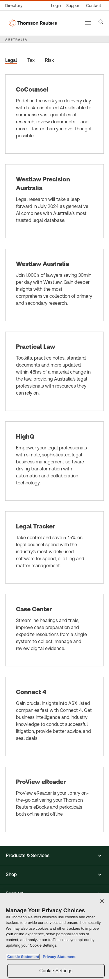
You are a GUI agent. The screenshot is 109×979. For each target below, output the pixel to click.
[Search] (100, 21)
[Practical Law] (54, 371)
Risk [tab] (49, 60)
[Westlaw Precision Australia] (54, 201)
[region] (54, 936)
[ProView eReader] (54, 799)
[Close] (102, 901)
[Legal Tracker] (54, 547)
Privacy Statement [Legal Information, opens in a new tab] (58, 957)
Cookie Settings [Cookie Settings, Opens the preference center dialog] (55, 970)
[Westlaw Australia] (54, 285)
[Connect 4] (54, 716)
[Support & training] (73, 5)
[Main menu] (88, 23)
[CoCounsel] (54, 114)
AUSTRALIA (16, 39)
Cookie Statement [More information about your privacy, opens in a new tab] (23, 957)
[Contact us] (93, 5)
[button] (54, 855)
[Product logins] (56, 5)
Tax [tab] (31, 60)
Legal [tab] (11, 60)
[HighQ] (54, 461)
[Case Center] (54, 630)
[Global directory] (15, 5)
